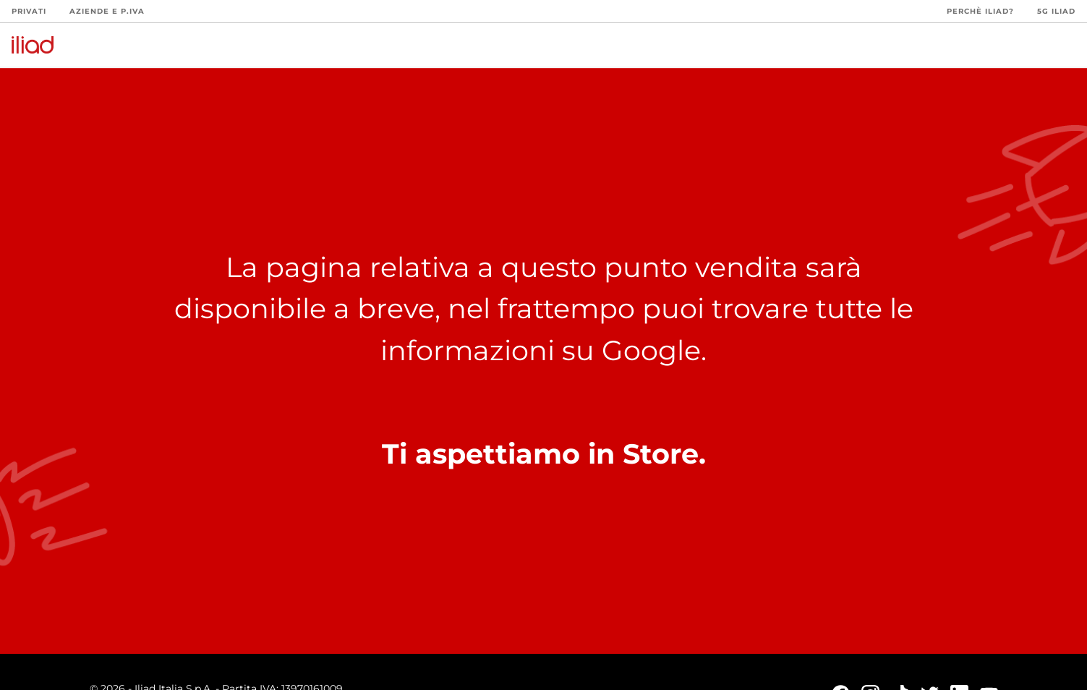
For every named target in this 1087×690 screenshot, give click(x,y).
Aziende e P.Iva (107, 11)
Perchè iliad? (980, 11)
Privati (29, 11)
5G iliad (1056, 11)
